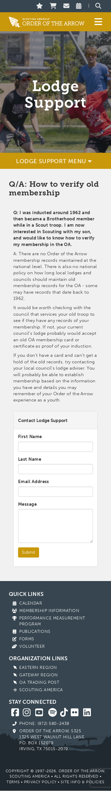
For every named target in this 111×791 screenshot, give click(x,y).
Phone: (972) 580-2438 (44, 723)
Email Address (33, 481)
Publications (35, 631)
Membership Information (49, 610)
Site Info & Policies (82, 782)
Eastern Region (38, 667)
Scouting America (41, 689)
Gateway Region (38, 675)
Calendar (30, 603)
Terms (13, 782)
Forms (26, 638)
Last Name (29, 459)
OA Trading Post (39, 682)
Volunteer (32, 646)
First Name (30, 436)
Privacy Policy (40, 782)
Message (27, 504)
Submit (28, 552)
